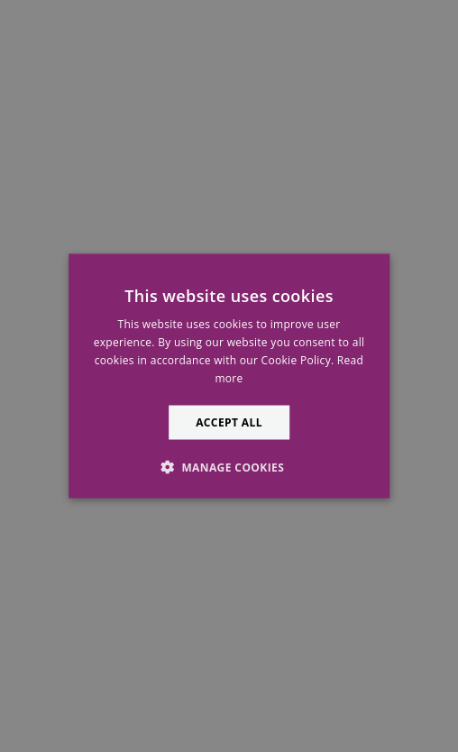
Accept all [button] (229, 421)
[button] (229, 466)
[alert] (229, 376)
